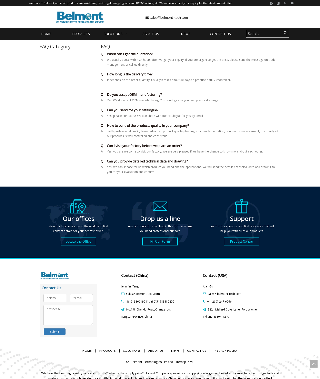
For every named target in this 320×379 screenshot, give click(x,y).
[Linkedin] (278, 3)
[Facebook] (271, 3)
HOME (87, 350)
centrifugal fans (107, 3)
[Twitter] (285, 3)
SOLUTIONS (132, 350)
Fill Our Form (160, 241)
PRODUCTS (107, 350)
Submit (54, 332)
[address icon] (78, 206)
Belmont (49, 3)
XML (191, 362)
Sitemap (180, 362)
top (314, 364)
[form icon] (160, 206)
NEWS (175, 350)
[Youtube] (292, 3)
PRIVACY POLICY (226, 350)
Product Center (241, 241)
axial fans (90, 3)
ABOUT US (155, 350)
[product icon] (242, 206)
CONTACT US (196, 350)
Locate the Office (78, 241)
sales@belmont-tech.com (167, 17)
